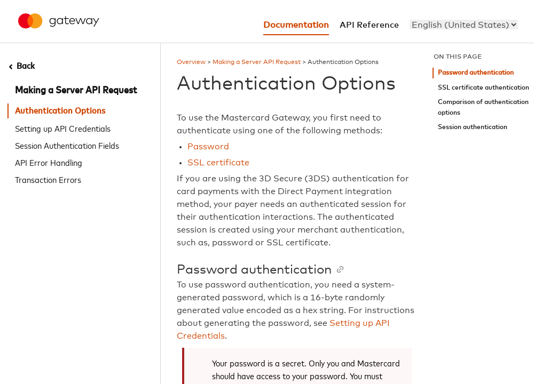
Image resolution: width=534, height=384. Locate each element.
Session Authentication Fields (67, 145)
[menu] (464, 24)
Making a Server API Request (76, 90)
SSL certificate (218, 162)
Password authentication (476, 72)
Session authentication (472, 127)
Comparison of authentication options (483, 107)
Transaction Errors (48, 179)
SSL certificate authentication (483, 87)
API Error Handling (48, 162)
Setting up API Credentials (63, 128)
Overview (191, 62)
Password (208, 146)
